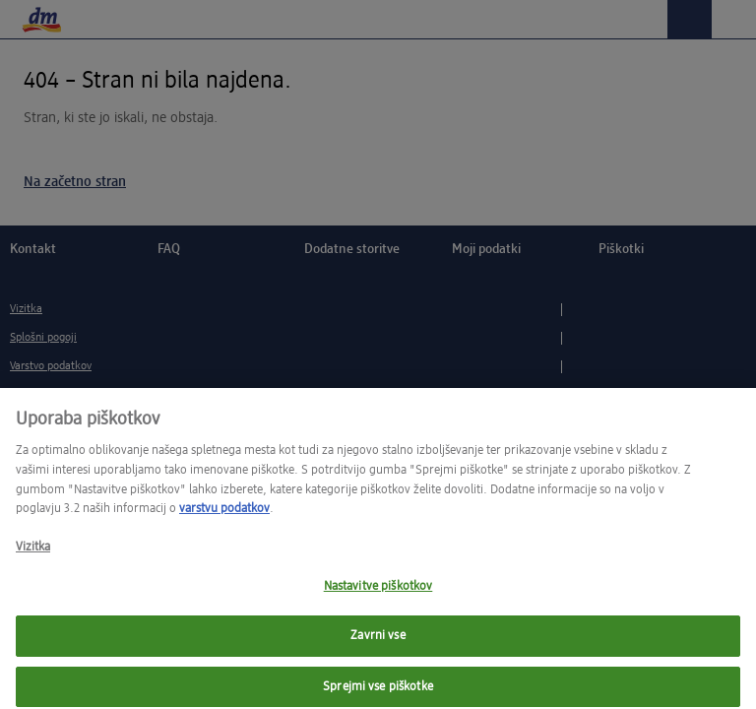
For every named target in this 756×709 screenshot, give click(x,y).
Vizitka (33, 555)
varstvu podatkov (224, 516)
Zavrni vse (377, 644)
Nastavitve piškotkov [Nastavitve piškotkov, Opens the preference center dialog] (378, 594)
